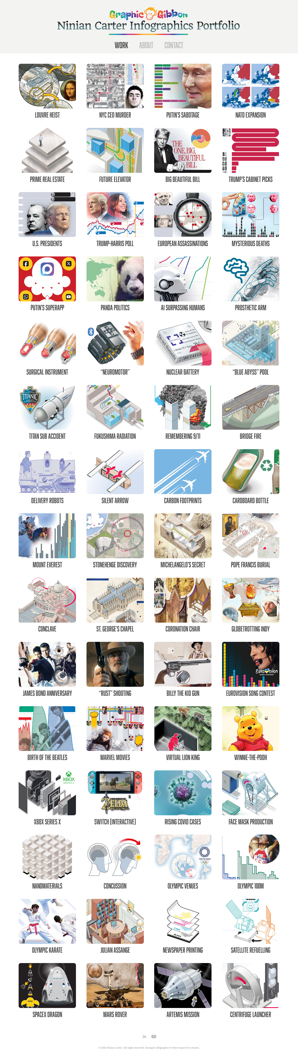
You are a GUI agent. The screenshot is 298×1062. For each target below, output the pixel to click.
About (146, 45)
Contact (174, 45)
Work (121, 45)
